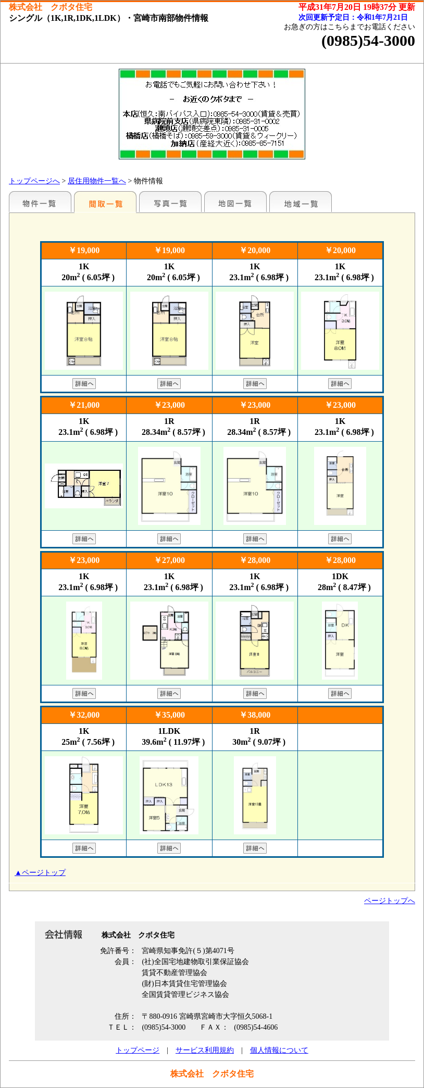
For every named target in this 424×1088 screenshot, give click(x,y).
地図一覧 (235, 201)
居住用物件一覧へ (97, 181)
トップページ (137, 1050)
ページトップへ (389, 901)
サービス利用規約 (205, 1050)
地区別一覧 (40, 201)
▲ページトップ (40, 873)
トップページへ (34, 181)
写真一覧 (170, 201)
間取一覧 (105, 201)
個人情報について (279, 1050)
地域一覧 (300, 201)
